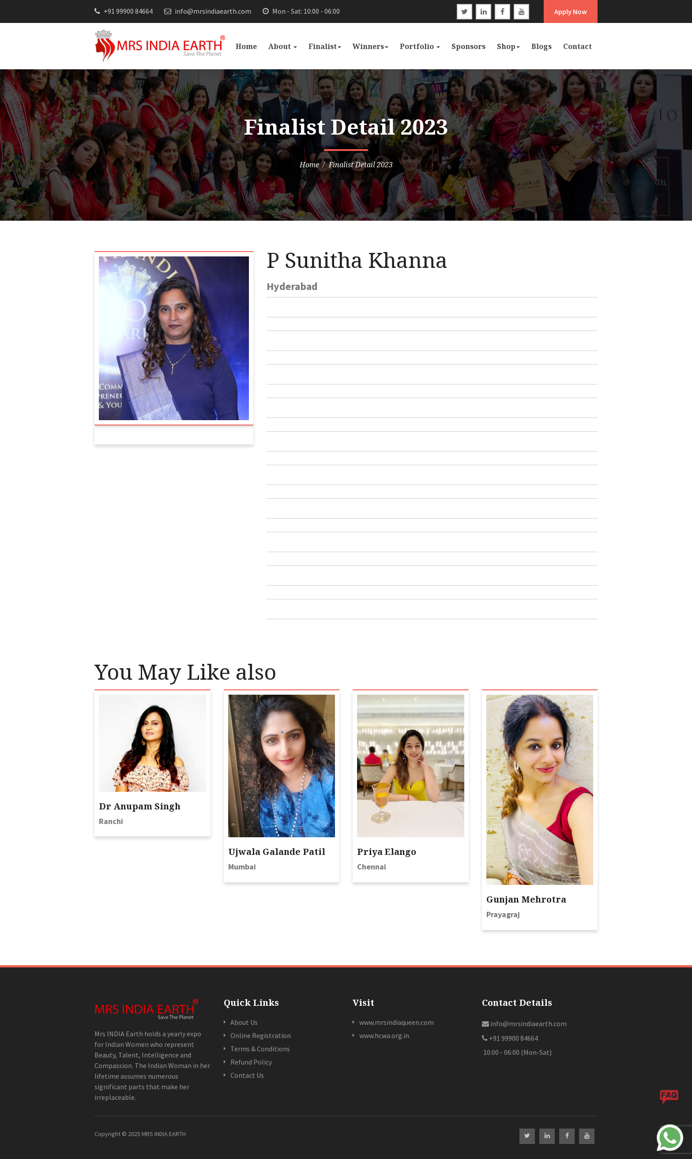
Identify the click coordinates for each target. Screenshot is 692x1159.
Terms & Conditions (260, 1048)
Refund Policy (251, 1061)
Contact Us (247, 1075)
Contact (577, 46)
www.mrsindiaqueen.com (396, 1022)
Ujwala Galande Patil (276, 852)
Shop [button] (508, 46)
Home (246, 46)
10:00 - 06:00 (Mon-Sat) (517, 1052)
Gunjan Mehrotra (526, 899)
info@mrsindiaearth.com (207, 11)
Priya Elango (386, 852)
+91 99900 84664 (123, 11)
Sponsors (468, 46)
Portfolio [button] (420, 46)
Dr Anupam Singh (140, 806)
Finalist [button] (324, 46)
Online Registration (260, 1035)
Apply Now (570, 11)
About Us (244, 1022)
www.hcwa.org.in (384, 1035)
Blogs (541, 46)
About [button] (282, 46)
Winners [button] (370, 46)
